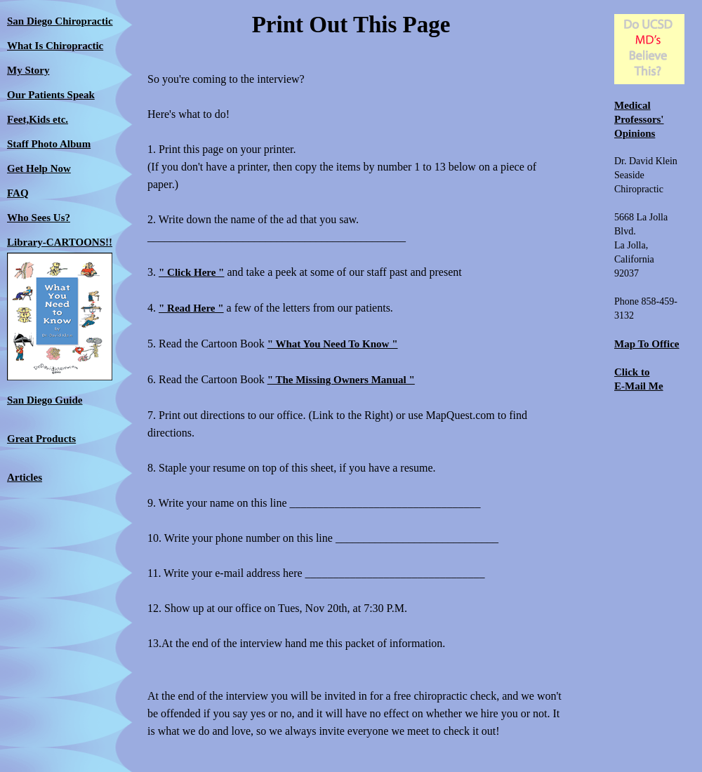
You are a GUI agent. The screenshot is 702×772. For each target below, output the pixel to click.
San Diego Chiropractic (60, 21)
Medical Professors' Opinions (639, 119)
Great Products (41, 438)
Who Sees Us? (38, 217)
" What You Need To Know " (332, 344)
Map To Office (647, 344)
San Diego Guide (45, 400)
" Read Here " (191, 308)
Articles (24, 477)
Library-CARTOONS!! (59, 242)
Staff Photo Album (49, 143)
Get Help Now (39, 168)
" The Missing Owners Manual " (341, 379)
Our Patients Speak (51, 94)
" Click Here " (191, 272)
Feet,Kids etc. (37, 119)
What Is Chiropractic (55, 45)
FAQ (18, 193)
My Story (28, 70)
